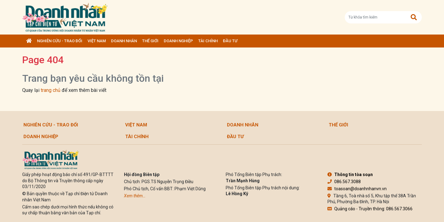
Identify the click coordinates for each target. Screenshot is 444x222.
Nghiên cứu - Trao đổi (59, 41)
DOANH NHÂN (124, 41)
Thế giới (150, 41)
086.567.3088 (344, 181)
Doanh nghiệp (178, 41)
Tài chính (208, 41)
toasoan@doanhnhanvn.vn (357, 188)
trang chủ (50, 90)
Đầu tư (230, 41)
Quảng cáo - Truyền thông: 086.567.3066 (370, 208)
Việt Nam (97, 41)
